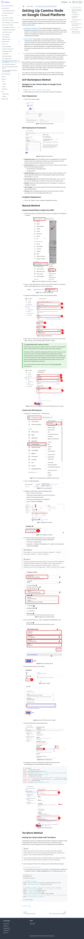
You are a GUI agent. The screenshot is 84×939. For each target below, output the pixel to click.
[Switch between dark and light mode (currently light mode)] (70, 2)
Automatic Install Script (7, 49)
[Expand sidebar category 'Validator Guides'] (18, 41)
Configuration (5, 53)
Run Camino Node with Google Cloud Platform (9, 61)
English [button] (64, 2)
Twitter (5, 926)
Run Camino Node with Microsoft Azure (10, 67)
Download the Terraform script (32, 867)
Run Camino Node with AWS (8, 64)
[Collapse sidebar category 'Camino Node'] (18, 44)
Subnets (4, 84)
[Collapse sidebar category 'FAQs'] (18, 92)
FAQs (2, 91)
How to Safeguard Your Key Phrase (10, 22)
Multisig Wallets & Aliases (8, 27)
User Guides (4, 15)
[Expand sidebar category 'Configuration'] (18, 54)
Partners (3, 76)
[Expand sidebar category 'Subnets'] (18, 84)
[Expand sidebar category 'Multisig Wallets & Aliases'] (18, 27)
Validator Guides (5, 41)
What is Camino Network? (7, 5)
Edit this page (26, 906)
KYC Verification (6, 34)
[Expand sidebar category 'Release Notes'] (18, 99)
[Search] (77, 2)
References (4, 89)
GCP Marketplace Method (76, 7)
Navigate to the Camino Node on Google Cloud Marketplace (77, 11)
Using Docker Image (7, 51)
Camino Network (5, 8)
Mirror (5, 932)
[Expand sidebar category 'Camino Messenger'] (18, 74)
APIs (3, 81)
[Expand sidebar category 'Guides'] (18, 86)
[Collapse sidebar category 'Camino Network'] (18, 8)
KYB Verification (6, 36)
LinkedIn (6, 930)
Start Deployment (75, 14)
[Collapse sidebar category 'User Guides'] (18, 15)
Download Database (7, 56)
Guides (3, 86)
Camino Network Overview (8, 10)
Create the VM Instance (76, 27)
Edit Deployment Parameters (75, 17)
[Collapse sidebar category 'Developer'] (18, 79)
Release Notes (4, 98)
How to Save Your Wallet (8, 20)
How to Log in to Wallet (7, 25)
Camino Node (4, 44)
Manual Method (74, 21)
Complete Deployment (76, 19)
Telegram (6, 928)
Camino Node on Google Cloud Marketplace (39, 90)
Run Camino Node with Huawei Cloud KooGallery (9, 71)
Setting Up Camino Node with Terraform (76, 32)
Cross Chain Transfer (7, 32)
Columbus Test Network (7, 13)
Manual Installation (6, 46)
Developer (3, 79)
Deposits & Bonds (6, 39)
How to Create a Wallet (7, 18)
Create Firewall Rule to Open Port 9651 (76, 24)
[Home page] (23, 6)
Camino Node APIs (56, 364)
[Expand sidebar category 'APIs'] (18, 81)
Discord (6, 923)
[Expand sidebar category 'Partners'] (18, 76)
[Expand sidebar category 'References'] (18, 89)
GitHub (32, 923)
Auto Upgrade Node (7, 58)
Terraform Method (74, 29)
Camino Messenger (5, 74)
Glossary (4, 96)
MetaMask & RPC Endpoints (8, 29)
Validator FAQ (5, 94)
